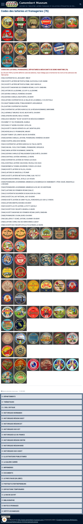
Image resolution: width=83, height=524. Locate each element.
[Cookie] (4, 519)
